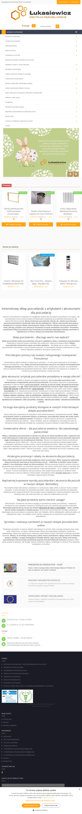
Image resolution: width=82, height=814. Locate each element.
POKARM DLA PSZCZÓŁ (41, 55)
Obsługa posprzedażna (12, 680)
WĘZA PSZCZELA (41, 50)
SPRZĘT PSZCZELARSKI (41, 36)
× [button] (79, 789)
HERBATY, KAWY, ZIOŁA (12, 97)
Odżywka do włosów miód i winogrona (68, 282)
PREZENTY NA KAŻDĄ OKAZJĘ (41, 107)
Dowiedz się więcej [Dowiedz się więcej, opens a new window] (48, 798)
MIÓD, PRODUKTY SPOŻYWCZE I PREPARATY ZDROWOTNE (41, 93)
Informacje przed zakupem (13, 667)
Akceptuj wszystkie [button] (31, 805)
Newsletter (7, 761)
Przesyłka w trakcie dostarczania (16, 673)
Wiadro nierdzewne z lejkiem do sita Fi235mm (41, 212)
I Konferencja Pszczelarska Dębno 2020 (18, 749)
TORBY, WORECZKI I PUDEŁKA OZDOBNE (18, 74)
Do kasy (75, 2)
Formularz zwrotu (11, 746)
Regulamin (7, 736)
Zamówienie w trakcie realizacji (15, 670)
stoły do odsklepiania (33, 395)
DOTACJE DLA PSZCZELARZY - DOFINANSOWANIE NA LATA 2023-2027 (25, 664)
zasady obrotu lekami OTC (41, 706)
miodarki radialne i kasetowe (14, 395)
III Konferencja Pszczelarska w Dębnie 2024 (19, 755)
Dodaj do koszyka (14, 224)
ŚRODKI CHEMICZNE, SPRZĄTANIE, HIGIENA (41, 83)
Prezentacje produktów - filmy (45, 565)
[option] (13, 209)
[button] (41, 801)
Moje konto (63, 2)
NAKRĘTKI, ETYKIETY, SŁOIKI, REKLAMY (41, 65)
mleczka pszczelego (52, 399)
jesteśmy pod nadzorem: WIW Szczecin (41, 704)
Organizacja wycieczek (12, 683)
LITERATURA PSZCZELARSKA (41, 79)
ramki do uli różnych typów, (50, 384)
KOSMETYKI (41, 102)
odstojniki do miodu (49, 395)
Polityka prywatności (11, 739)
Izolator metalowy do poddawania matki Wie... (14, 282)
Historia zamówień (9, 725)
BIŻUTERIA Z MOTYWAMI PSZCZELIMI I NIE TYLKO (41, 112)
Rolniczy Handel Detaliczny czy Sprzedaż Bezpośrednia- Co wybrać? (29, 686)
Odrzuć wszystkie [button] (51, 805)
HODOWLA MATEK (41, 46)
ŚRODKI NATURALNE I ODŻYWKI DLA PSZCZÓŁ (19, 60)
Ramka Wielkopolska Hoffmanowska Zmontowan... (13, 211)
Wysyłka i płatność (11, 742)
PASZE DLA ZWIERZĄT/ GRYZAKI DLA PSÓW (41, 121)
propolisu (40, 399)
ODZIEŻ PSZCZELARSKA (41, 41)
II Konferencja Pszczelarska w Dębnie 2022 (19, 752)
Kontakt (6, 758)
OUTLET (7, 126)
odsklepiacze (63, 395)
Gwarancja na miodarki (12, 676)
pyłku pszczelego (29, 399)
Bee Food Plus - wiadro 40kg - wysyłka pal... (41, 282)
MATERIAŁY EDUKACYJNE (41, 69)
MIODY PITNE (41, 116)
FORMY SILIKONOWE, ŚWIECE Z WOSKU (41, 88)
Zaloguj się (7, 719)
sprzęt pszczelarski (32, 384)
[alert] (41, 800)
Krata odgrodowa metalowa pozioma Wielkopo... (68, 211)
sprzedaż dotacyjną (62, 473)
